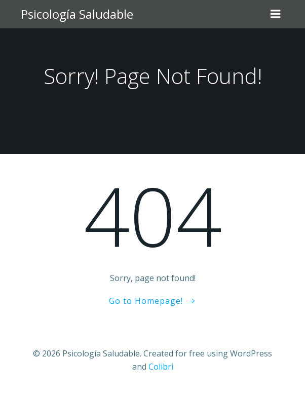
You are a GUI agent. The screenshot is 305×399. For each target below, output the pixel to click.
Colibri (160, 366)
